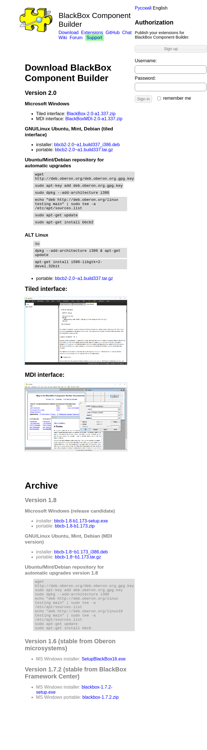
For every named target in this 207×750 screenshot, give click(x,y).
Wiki (62, 37)
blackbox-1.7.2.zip (100, 719)
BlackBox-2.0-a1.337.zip (91, 113)
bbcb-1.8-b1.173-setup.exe (81, 532)
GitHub (113, 32)
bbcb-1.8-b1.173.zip (74, 537)
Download (68, 32)
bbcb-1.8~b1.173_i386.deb (81, 563)
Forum (75, 37)
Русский (143, 8)
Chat (127, 32)
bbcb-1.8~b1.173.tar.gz (78, 568)
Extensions (92, 32)
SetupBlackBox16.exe (104, 680)
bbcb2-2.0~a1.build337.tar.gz (84, 149)
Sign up (171, 48)
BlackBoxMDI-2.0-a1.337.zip (93, 118)
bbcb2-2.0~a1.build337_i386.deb (87, 144)
